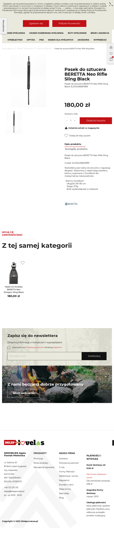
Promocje (38, 458)
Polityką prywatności (35, 347)
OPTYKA (31, 40)
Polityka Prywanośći (69, 23)
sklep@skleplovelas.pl (14, 491)
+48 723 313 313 (11, 487)
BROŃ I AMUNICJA (100, 33)
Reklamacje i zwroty (68, 476)
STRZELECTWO (15, 40)
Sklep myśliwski (23, 393)
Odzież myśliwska (15, 33)
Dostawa (63, 458)
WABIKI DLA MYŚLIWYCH (60, 40)
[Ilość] (71, 120)
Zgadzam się (36, 23)
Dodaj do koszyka (95, 120)
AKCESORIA (83, 40)
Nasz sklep (64, 493)
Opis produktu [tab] (73, 144)
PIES (41, 40)
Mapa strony (65, 489)
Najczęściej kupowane (44, 467)
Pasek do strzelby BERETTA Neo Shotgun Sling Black (14, 289)
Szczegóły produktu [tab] (76, 149)
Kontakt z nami (66, 484)
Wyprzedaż (100, 40)
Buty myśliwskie (77, 33)
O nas (62, 467)
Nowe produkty (41, 463)
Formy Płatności (67, 471)
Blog (61, 498)
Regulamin (57, 347)
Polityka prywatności (69, 463)
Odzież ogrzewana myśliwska (46, 33)
